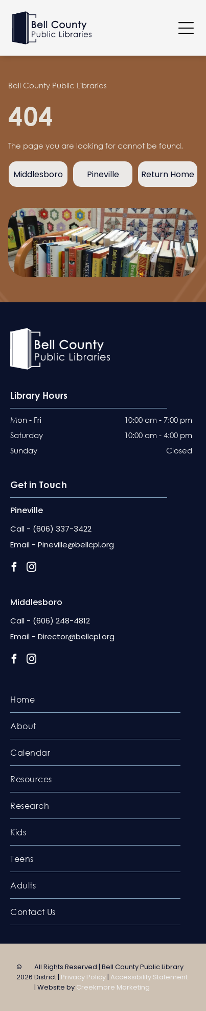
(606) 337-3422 (62, 528)
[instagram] (31, 568)
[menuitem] (95, 699)
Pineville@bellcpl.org (76, 544)
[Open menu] (186, 28)
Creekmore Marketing (113, 987)
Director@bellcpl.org (76, 636)
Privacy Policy (83, 977)
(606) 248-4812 (61, 620)
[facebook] (14, 568)
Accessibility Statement (149, 977)
